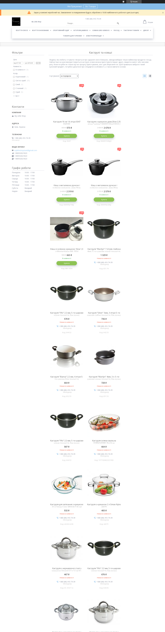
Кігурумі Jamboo (80, 30)
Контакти (16, 617)
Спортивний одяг (61, 30)
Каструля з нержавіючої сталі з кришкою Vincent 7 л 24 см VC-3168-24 (100, 572)
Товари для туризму (72, 36)
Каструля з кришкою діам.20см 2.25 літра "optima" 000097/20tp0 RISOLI (100, 124)
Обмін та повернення (56, 617)
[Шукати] (118, 23)
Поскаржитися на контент (77, 630)
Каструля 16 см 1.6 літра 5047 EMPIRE (65, 122)
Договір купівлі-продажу (94, 614)
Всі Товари (90, 6)
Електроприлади (94, 36)
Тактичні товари (131, 30)
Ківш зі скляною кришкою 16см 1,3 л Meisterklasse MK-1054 (100, 186)
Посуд (116, 30)
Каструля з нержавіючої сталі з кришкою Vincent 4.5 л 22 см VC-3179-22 (101, 444)
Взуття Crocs (22, 30)
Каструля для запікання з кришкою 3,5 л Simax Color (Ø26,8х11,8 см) (65, 380)
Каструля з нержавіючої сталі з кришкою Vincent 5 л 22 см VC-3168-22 (65, 572)
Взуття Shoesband (40, 30)
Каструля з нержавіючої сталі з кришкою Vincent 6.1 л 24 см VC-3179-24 (135, 508)
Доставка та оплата (56, 614)
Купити (66, 136)
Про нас (15, 614)
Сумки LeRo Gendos (101, 30)
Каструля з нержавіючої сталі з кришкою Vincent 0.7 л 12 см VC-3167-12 (135, 380)
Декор (146, 30)
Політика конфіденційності (98, 630)
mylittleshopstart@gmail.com (25, 150)
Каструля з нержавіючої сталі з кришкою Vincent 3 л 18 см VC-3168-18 (135, 572)
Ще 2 (17, 96)
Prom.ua (94, 627)
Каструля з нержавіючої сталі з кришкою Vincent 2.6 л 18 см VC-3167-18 (135, 444)
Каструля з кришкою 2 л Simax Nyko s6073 (100, 379)
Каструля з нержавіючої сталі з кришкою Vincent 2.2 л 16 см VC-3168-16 (66, 508)
